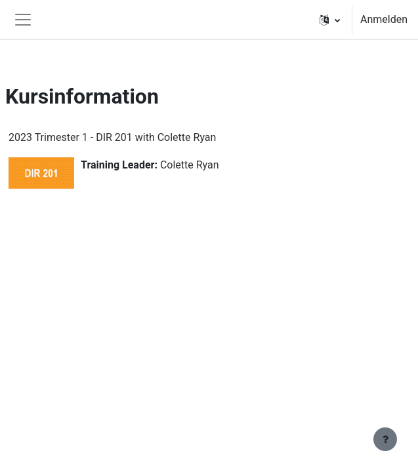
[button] (329, 19)
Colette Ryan (189, 165)
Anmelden (384, 19)
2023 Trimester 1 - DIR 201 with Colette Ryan (112, 137)
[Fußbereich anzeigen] (385, 439)
